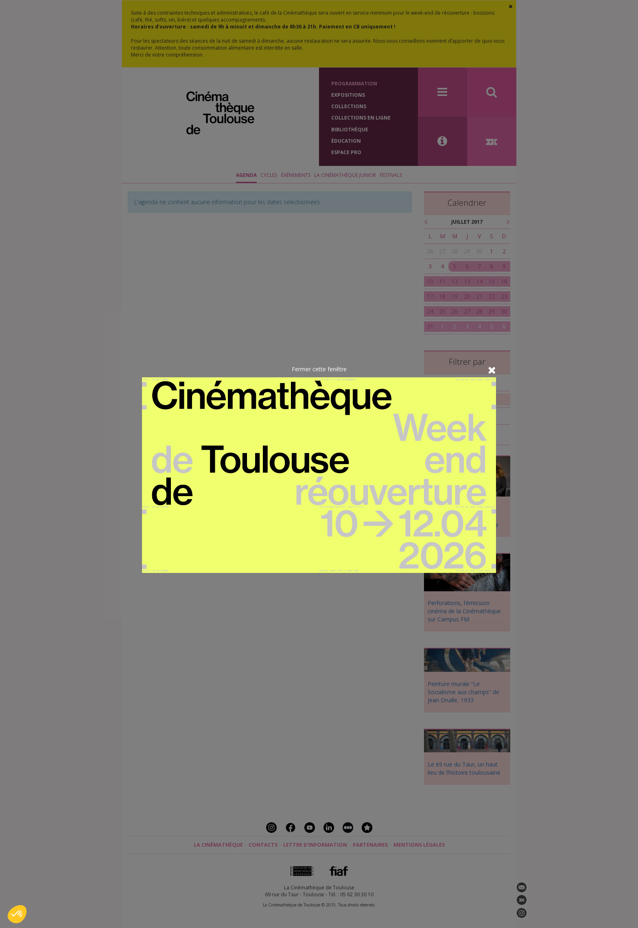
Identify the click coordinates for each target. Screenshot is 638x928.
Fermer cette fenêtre (319, 369)
